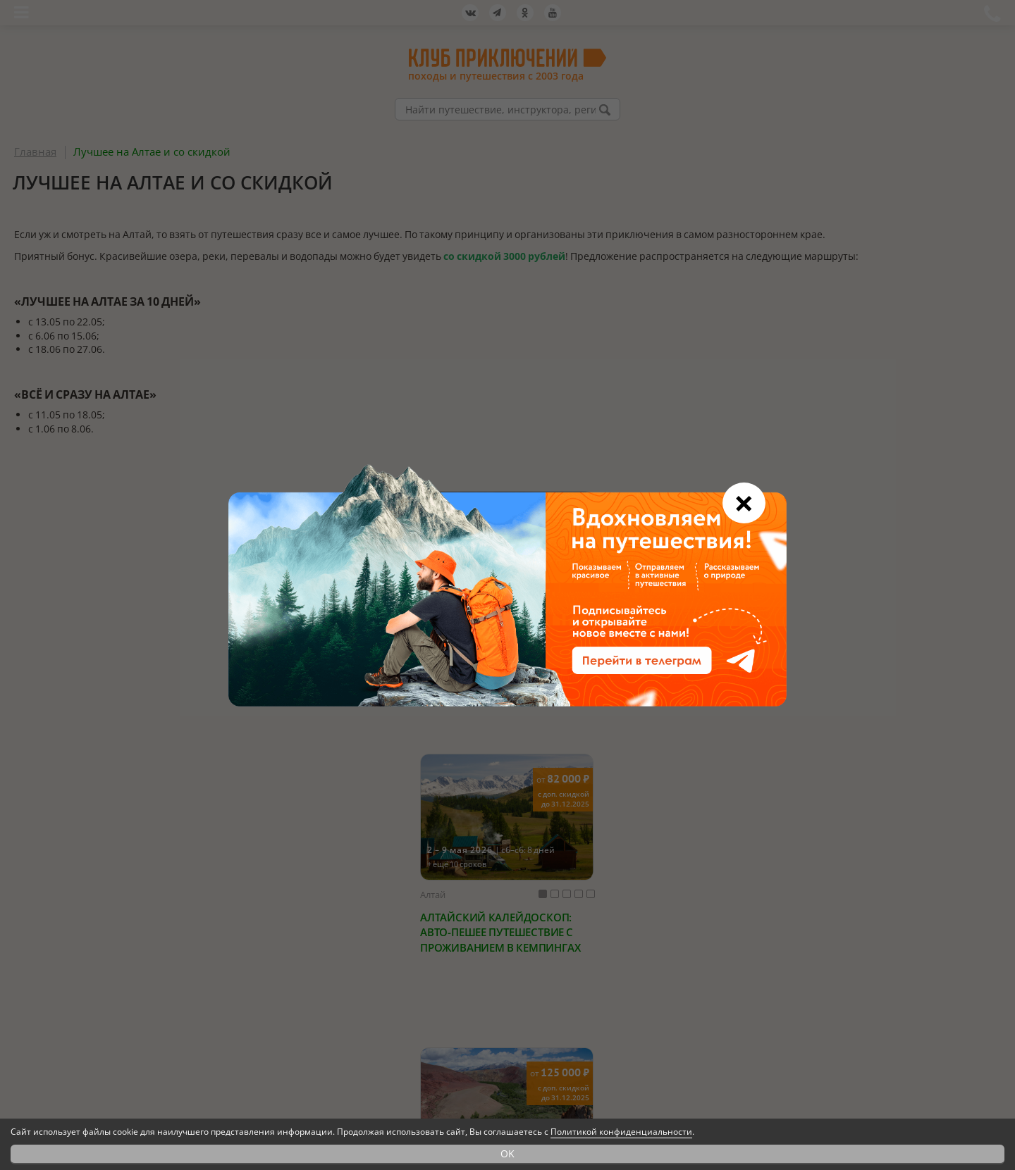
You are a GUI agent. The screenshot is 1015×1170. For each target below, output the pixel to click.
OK (507, 1153)
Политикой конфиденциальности (621, 1132)
